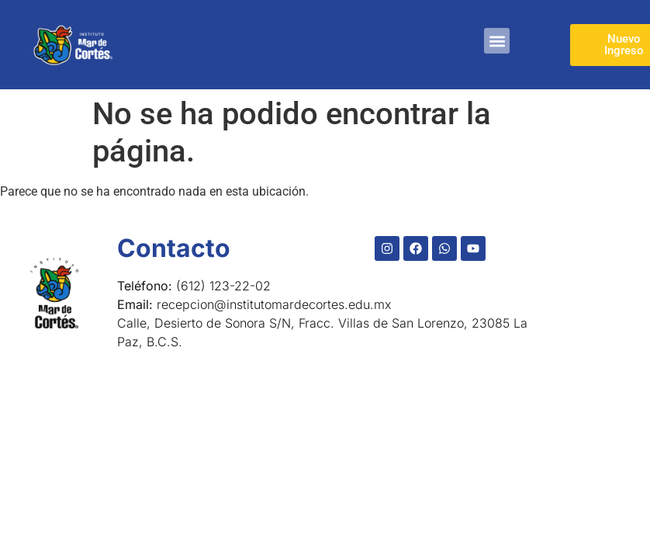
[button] (497, 41)
